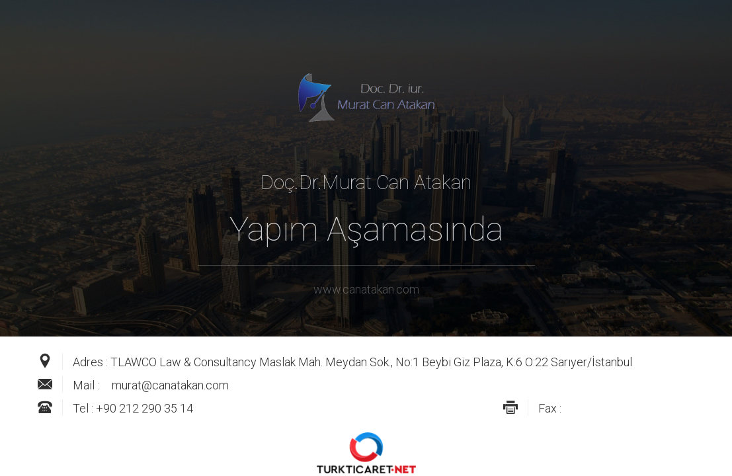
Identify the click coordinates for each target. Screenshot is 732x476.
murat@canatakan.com (170, 385)
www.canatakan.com (366, 289)
